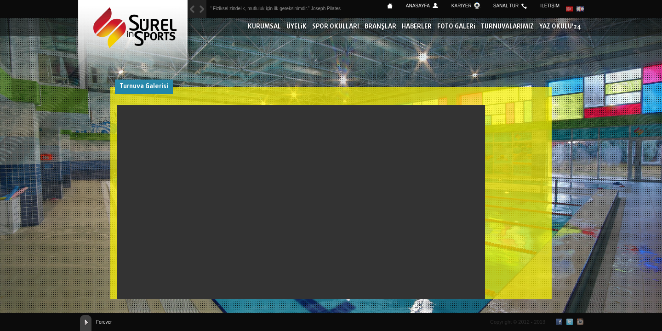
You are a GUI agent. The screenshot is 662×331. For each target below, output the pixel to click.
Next (192, 9)
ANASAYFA (418, 5)
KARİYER (461, 5)
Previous (201, 9)
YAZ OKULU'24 (560, 27)
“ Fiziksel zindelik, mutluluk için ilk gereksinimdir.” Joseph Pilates (275, 8)
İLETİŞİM (549, 5)
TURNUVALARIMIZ (507, 27)
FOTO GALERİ (456, 27)
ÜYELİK (296, 27)
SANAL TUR (506, 5)
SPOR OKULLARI (335, 27)
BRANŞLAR (380, 27)
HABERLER (417, 27)
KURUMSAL (264, 27)
